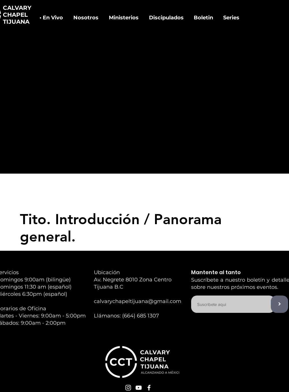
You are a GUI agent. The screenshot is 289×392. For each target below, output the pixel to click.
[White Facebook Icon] (149, 387)
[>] (279, 304)
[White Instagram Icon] (128, 387)
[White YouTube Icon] (138, 387)
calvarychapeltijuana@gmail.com (137, 301)
